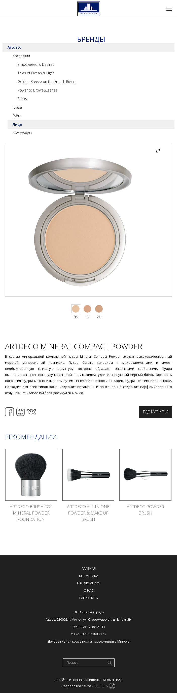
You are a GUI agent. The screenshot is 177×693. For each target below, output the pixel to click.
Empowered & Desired (36, 64)
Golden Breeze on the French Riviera (47, 81)
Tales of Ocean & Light (36, 73)
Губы (17, 115)
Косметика (88, 576)
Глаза (17, 107)
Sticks (22, 98)
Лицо (17, 124)
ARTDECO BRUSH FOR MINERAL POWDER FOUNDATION (31, 513)
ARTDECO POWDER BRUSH (145, 510)
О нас (88, 590)
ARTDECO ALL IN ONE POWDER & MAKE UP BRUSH (88, 513)
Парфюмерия (88, 583)
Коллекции (21, 55)
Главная (89, 568)
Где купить (88, 597)
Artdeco (14, 47)
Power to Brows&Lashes (37, 90)
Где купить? (155, 412)
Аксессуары (22, 133)
